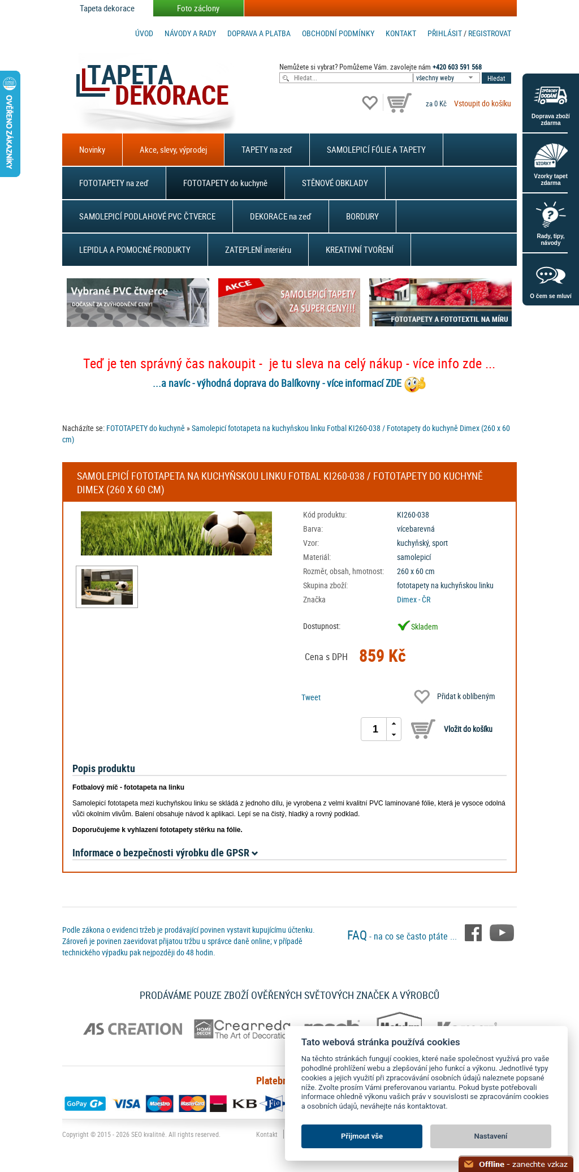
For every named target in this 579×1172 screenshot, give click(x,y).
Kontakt (401, 33)
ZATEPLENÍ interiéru (258, 249)
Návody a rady (190, 33)
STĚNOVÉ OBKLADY (335, 182)
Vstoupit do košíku (482, 103)
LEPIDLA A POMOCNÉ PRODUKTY (135, 249)
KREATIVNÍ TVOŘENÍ (360, 249)
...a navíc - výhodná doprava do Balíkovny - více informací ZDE (277, 383)
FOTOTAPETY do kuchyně (225, 182)
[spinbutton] (375, 729)
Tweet (311, 697)
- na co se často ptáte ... (403, 936)
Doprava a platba (259, 33)
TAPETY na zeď (266, 149)
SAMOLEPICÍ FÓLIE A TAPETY (376, 149)
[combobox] (447, 78)
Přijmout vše (362, 1136)
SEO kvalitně (148, 1134)
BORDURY (362, 216)
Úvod (144, 33)
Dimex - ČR (413, 599)
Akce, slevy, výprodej (173, 149)
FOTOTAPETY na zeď (114, 182)
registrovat (489, 33)
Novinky (92, 149)
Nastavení (491, 1136)
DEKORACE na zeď (281, 216)
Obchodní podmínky (338, 33)
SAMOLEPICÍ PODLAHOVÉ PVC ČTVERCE (147, 216)
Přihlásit (444, 33)
